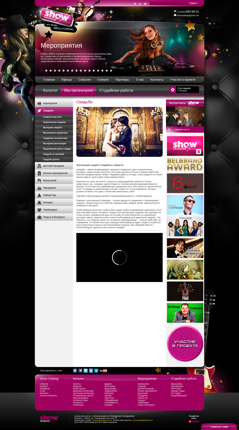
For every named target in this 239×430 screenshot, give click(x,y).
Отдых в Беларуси (54, 217)
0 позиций (184, 89)
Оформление (111, 391)
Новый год (49, 195)
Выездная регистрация (54, 143)
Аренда (108, 395)
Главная (49, 79)
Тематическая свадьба (54, 122)
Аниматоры (78, 405)
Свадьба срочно (51, 159)
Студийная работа (116, 90)
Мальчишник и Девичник (55, 133)
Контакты (157, 79)
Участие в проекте (183, 79)
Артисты (77, 384)
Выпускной (49, 180)
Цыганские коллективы (83, 393)
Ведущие (77, 386)
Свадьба (48, 110)
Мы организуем (78, 90)
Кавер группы (79, 388)
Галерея (103, 79)
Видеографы (110, 388)
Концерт (48, 202)
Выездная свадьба (52, 127)
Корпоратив (50, 103)
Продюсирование (179, 395)
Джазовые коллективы (83, 391)
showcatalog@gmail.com (102, 420)
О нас (140, 79)
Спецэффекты (111, 402)
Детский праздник (53, 165)
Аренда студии (178, 391)
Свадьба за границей (53, 154)
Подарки (108, 405)
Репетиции (176, 388)
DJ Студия (176, 393)
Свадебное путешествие (55, 138)
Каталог (50, 90)
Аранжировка (177, 386)
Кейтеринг (109, 393)
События (84, 79)
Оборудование (111, 400)
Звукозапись (176, 384)
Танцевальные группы (83, 395)
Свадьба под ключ (52, 117)
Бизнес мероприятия (55, 173)
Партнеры (122, 79)
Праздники (49, 187)
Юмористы (78, 402)
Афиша (66, 79)
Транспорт (109, 398)
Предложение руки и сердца (57, 149)
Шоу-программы (80, 398)
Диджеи (108, 384)
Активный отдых (80, 400)
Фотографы (110, 386)
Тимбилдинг (50, 209)
